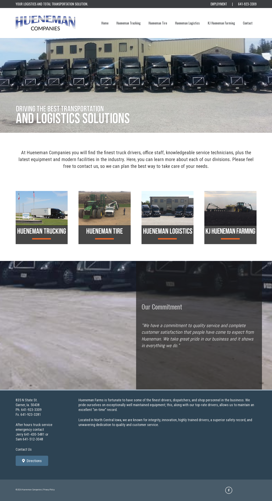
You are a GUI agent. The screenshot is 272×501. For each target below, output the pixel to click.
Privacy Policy (49, 490)
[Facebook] (228, 490)
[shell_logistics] (168, 225)
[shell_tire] (104, 225)
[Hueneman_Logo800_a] (45, 23)
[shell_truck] (42, 225)
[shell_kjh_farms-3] (230, 225)
